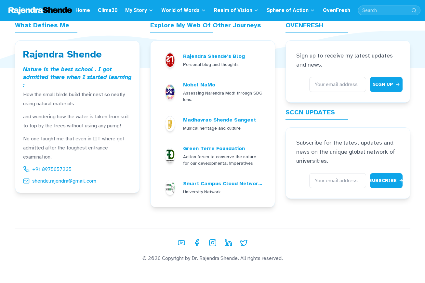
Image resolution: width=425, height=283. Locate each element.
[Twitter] (244, 243)
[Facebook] (197, 243)
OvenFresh (336, 10)
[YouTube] (181, 243)
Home (82, 10)
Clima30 (107, 10)
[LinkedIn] (228, 243)
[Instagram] (213, 243)
